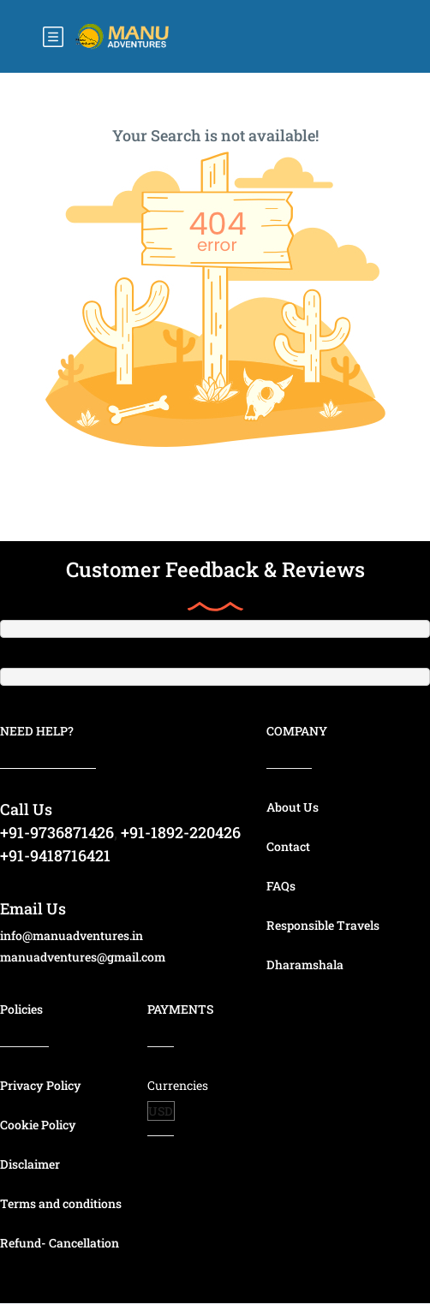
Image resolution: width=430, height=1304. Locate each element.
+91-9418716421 (55, 855)
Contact (288, 846)
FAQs (281, 886)
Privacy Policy (40, 1085)
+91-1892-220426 (181, 832)
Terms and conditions (61, 1203)
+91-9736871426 (57, 832)
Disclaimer (30, 1164)
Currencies (177, 1085)
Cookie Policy (38, 1124)
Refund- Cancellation (59, 1243)
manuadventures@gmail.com (82, 957)
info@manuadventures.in (71, 935)
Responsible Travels (322, 925)
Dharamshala (304, 964)
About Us (292, 807)
